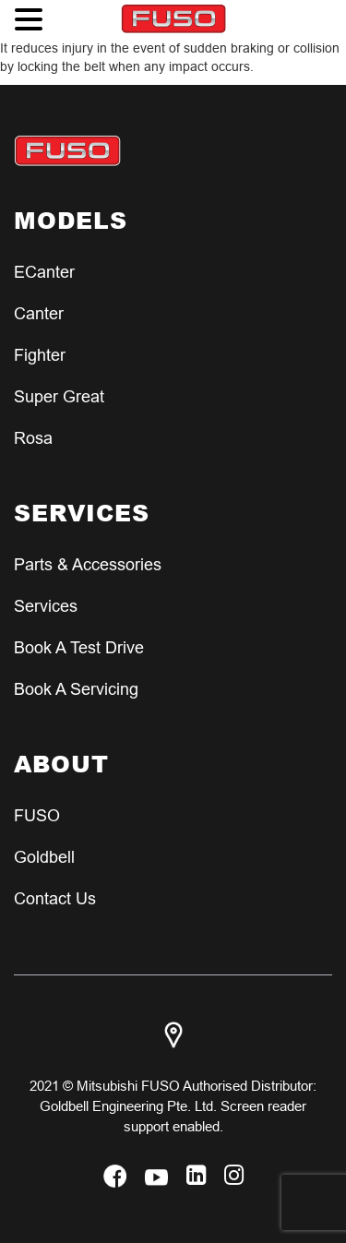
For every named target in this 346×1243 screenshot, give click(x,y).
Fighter (40, 355)
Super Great (59, 396)
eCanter (44, 271)
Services (46, 606)
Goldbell (44, 857)
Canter (39, 313)
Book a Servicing (76, 689)
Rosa (33, 438)
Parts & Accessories (87, 564)
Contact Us (55, 898)
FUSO (37, 815)
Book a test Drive (79, 647)
